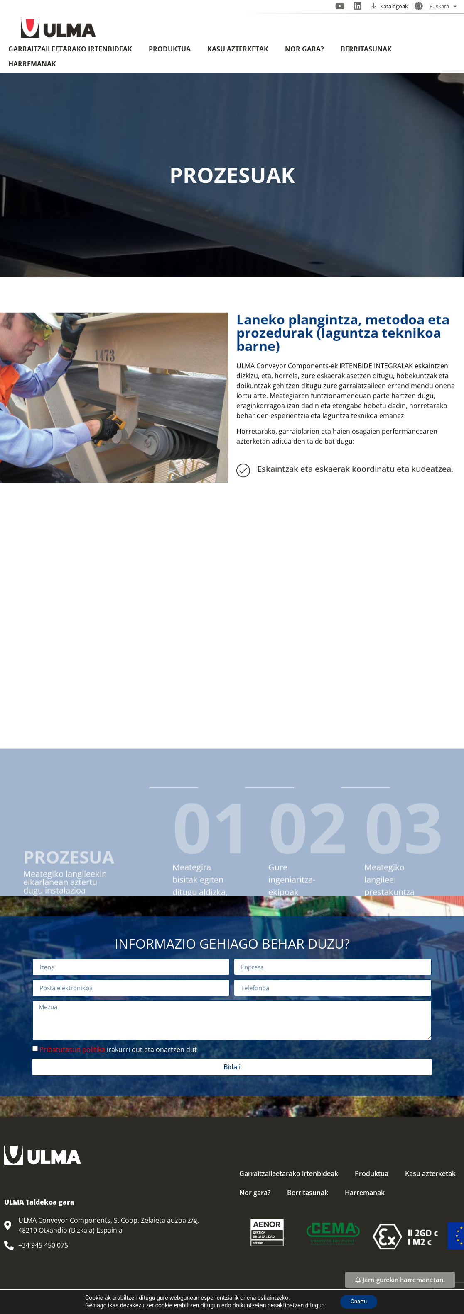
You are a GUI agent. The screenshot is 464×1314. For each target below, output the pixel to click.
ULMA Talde (24, 1202)
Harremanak (32, 63)
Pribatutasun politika (72, 1049)
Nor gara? (304, 48)
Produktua (170, 48)
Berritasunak (366, 48)
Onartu (358, 1301)
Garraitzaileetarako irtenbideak (70, 48)
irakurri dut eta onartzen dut (118, 1049)
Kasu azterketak (237, 48)
